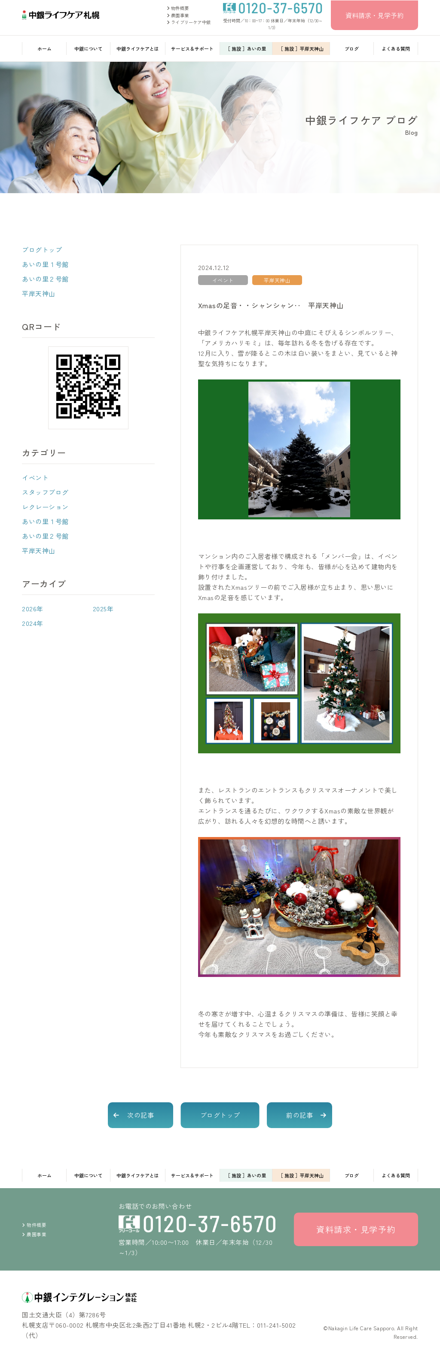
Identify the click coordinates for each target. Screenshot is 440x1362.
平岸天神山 (38, 293)
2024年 (32, 623)
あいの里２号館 (45, 278)
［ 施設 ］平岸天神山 (301, 48)
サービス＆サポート (192, 48)
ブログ (352, 48)
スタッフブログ (45, 492)
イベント (35, 477)
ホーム (44, 48)
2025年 (103, 608)
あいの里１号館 (45, 264)
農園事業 (178, 15)
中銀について (88, 48)
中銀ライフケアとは (137, 48)
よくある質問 (396, 48)
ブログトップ (42, 249)
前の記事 (299, 1114)
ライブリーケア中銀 (189, 22)
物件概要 (178, 8)
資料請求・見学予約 (374, 15)
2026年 (32, 608)
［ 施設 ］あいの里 (246, 48)
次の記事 (140, 1114)
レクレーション (45, 506)
